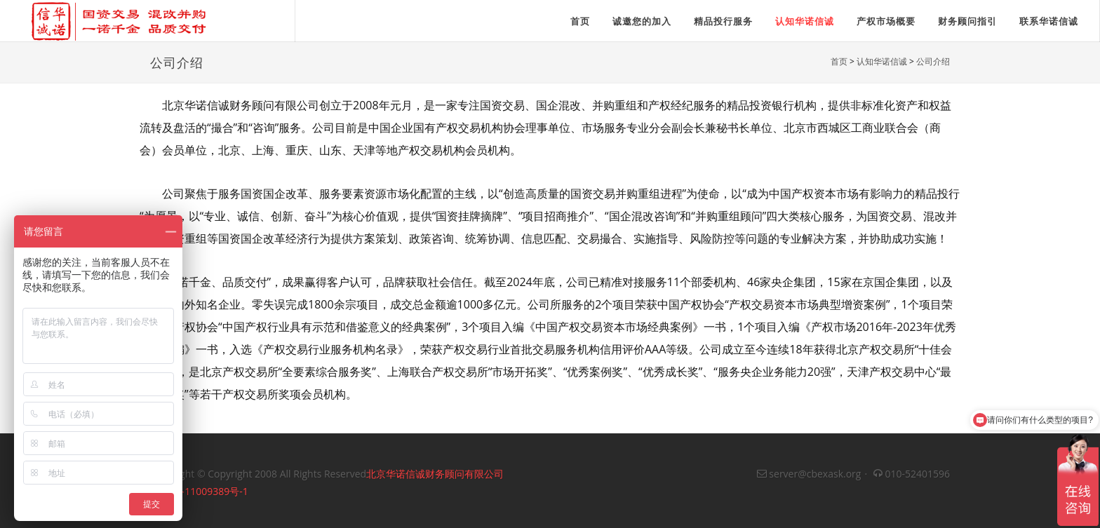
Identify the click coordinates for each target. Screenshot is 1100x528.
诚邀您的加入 (641, 21)
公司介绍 (933, 61)
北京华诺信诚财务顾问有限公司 (435, 473)
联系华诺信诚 (1048, 21)
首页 (839, 61)
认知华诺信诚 (804, 21)
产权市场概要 (886, 21)
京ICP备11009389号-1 (199, 491)
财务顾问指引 (967, 21)
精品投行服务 (723, 21)
